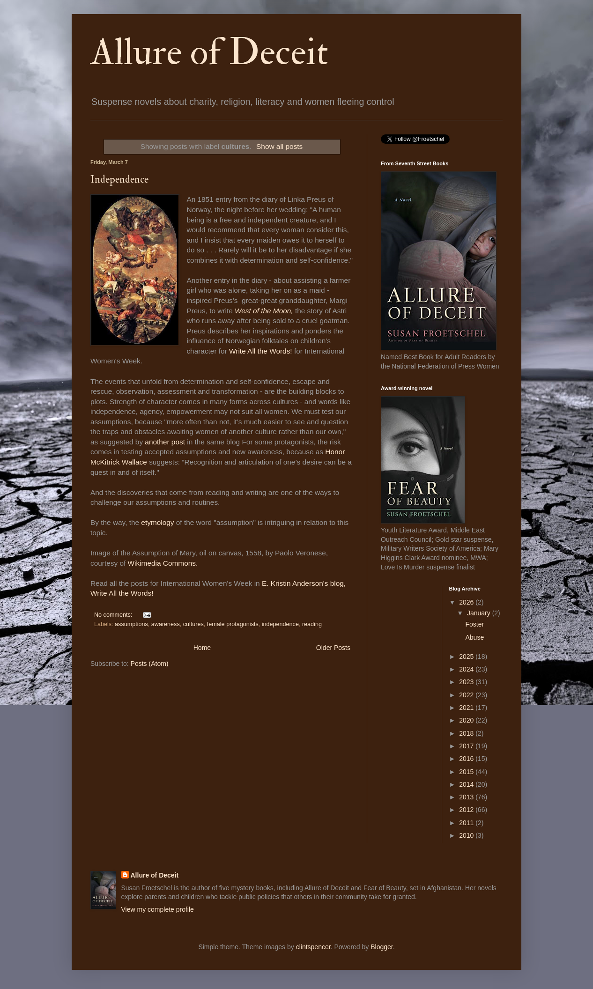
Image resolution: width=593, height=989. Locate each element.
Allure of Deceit (209, 52)
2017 (467, 746)
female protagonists (233, 624)
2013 (467, 797)
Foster (474, 624)
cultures (193, 624)
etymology (157, 522)
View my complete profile (157, 909)
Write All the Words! (261, 351)
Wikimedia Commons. (163, 563)
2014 (467, 784)
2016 (467, 758)
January (479, 613)
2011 (467, 823)
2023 (467, 682)
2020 (467, 720)
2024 (467, 669)
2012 (467, 809)
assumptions (131, 624)
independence (280, 624)
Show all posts (279, 146)
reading (312, 624)
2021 (467, 707)
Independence (119, 179)
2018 (467, 733)
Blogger (382, 947)
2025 (467, 656)
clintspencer (313, 947)
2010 (467, 835)
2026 (467, 602)
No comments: (114, 615)
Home (202, 647)
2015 (467, 771)
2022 (467, 695)
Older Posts (333, 647)
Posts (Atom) (150, 663)
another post (165, 442)
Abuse (474, 637)
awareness (165, 624)
